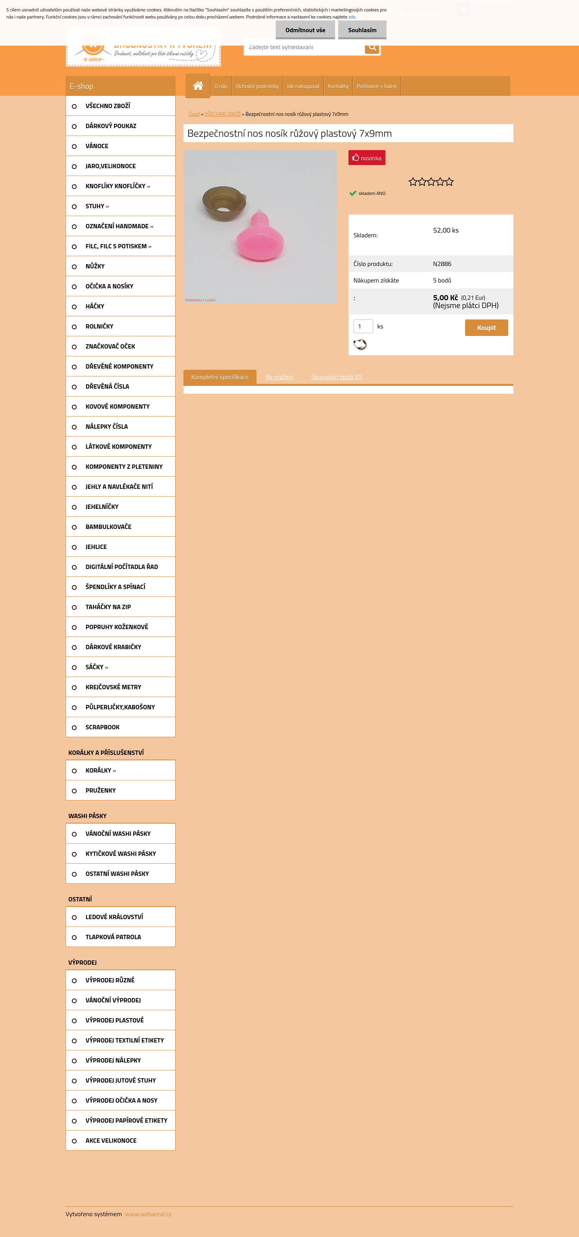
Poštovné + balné (377, 86)
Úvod (194, 114)
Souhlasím (362, 30)
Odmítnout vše (306, 30)
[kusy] (363, 326)
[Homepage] (201, 86)
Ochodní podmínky (257, 86)
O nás (220, 86)
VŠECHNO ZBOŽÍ (222, 114)
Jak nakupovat (303, 86)
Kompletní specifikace (220, 377)
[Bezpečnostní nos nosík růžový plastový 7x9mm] (260, 153)
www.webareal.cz (148, 1214)
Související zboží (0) (336, 377)
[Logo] (143, 46)
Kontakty (338, 86)
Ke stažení (279, 377)
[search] (372, 47)
